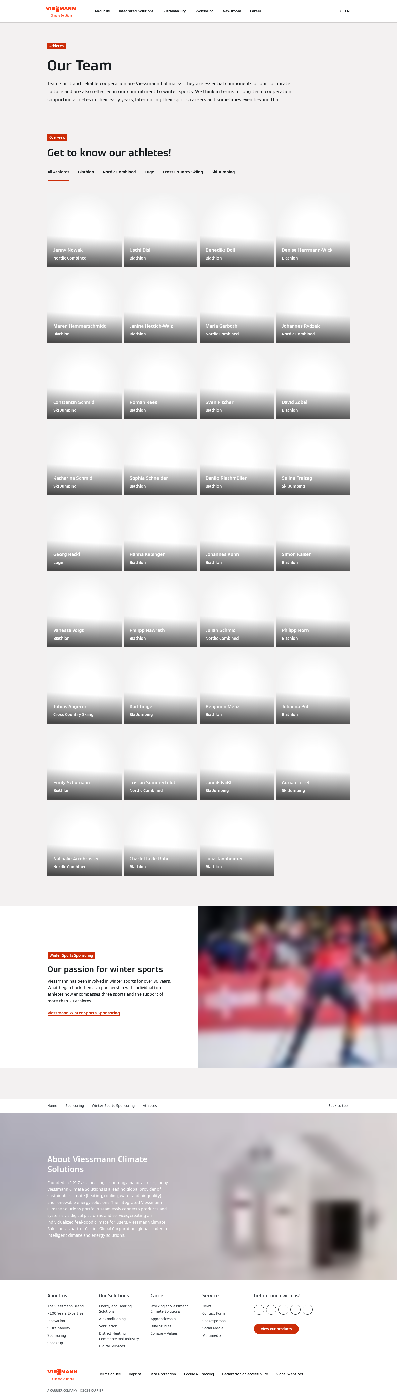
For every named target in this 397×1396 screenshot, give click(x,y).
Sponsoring (204, 11)
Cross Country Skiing (183, 172)
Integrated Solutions (136, 11)
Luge (149, 172)
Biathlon (86, 172)
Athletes (150, 1105)
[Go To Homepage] (60, 11)
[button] (337, 1373)
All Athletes (58, 172)
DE (340, 11)
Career (255, 11)
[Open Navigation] (31, 11)
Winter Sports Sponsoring (113, 1105)
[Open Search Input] (330, 11)
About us (102, 11)
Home (52, 1105)
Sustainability (174, 11)
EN (347, 11)
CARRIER (97, 1390)
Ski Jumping (223, 172)
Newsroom (232, 11)
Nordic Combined (119, 172)
